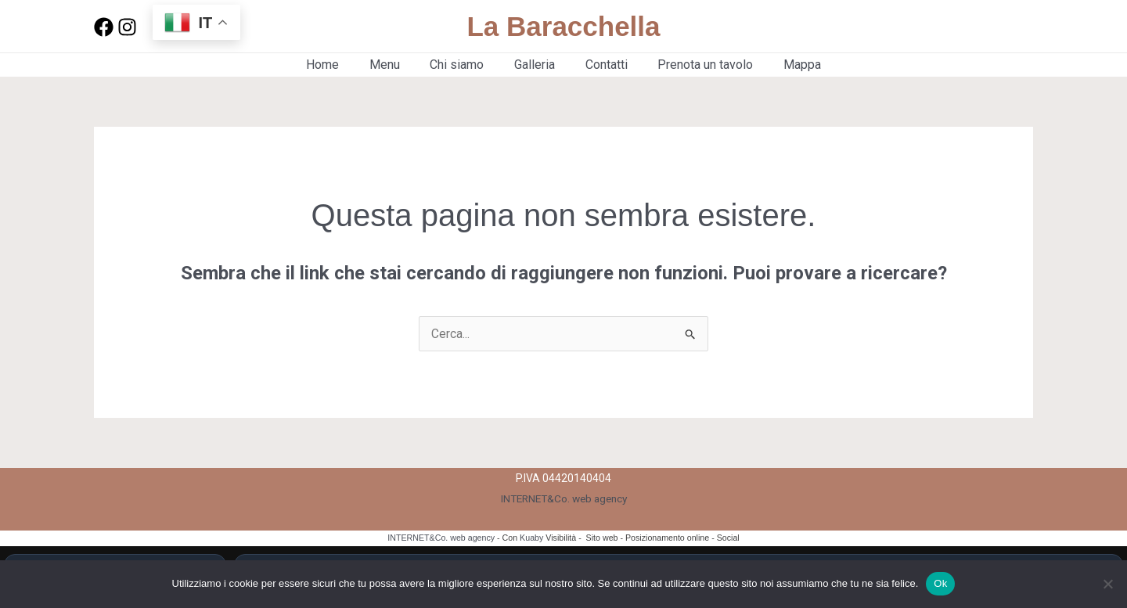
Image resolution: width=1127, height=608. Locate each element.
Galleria (534, 64)
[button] (981, 27)
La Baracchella (563, 26)
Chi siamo (462, 64)
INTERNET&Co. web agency (563, 498)
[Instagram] (127, 27)
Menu (395, 64)
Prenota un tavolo (695, 64)
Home (338, 64)
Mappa (786, 64)
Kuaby (531, 537)
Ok (940, 583)
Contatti (601, 64)
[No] (1107, 584)
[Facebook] (103, 27)
